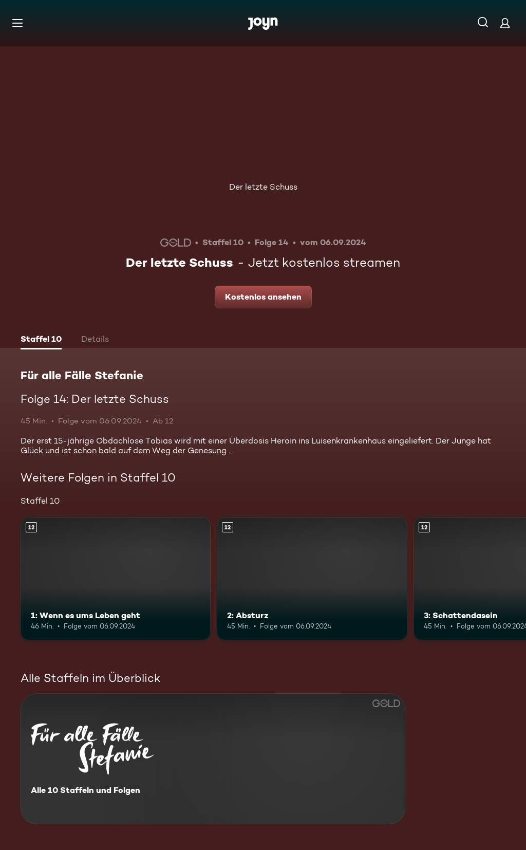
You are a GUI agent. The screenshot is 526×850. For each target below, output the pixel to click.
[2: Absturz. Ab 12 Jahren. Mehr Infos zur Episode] (312, 579)
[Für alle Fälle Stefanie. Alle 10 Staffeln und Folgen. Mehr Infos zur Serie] (213, 758)
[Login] (505, 23)
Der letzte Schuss (263, 187)
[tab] (41, 340)
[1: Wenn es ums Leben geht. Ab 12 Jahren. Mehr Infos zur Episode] (116, 579)
